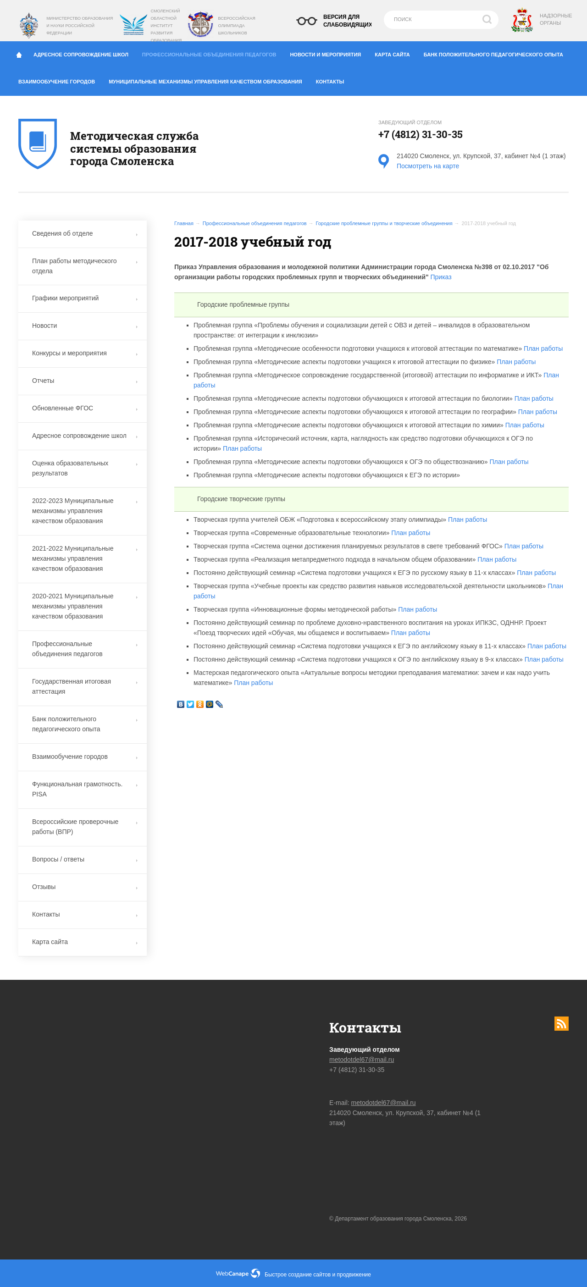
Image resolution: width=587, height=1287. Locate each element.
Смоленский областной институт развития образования (166, 26)
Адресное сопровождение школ (84, 52)
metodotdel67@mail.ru (361, 1059)
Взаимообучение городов (60, 79)
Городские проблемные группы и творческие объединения (384, 223)
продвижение (354, 1274)
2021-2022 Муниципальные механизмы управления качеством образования (85, 558)
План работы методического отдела (85, 266)
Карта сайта (395, 52)
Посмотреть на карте (428, 166)
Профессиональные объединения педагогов (212, 52)
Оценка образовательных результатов (85, 468)
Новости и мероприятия (329, 52)
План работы (543, 348)
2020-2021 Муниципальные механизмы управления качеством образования (85, 606)
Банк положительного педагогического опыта (497, 52)
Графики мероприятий (85, 298)
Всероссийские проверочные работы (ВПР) (85, 826)
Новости (85, 325)
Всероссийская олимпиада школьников (236, 25)
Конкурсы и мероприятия (85, 353)
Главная (184, 223)
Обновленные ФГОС (85, 408)
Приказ (441, 277)
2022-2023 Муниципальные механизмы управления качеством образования (85, 511)
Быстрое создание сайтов (298, 1274)
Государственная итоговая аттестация (85, 686)
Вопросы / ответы (85, 859)
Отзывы (85, 886)
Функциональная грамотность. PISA (85, 789)
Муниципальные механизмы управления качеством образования (209, 79)
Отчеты (85, 380)
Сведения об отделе (85, 233)
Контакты (333, 79)
